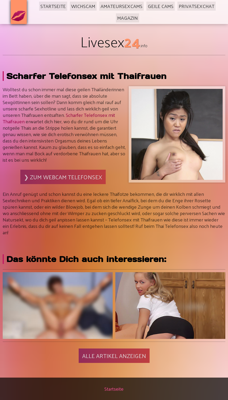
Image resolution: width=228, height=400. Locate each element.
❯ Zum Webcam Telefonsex (63, 177)
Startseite (53, 6)
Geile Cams (160, 6)
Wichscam (83, 6)
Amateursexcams (121, 6)
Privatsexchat (196, 6)
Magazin (127, 17)
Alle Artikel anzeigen (114, 355)
